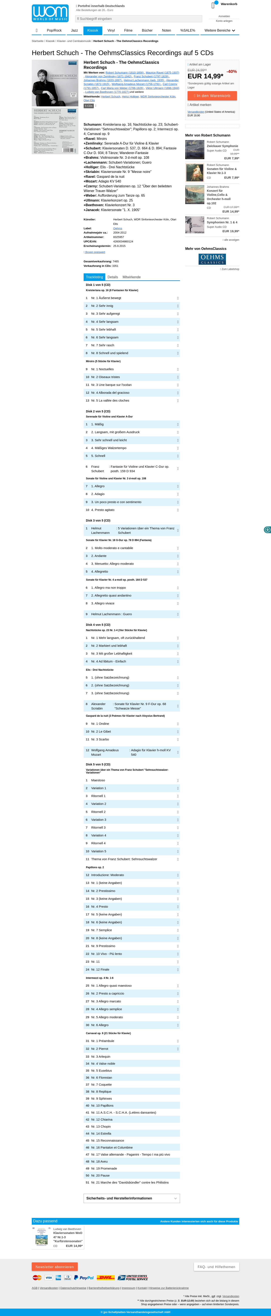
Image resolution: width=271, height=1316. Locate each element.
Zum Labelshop (229, 269)
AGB (34, 1288)
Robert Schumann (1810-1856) (125, 72)
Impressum (128, 1288)
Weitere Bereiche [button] (220, 30)
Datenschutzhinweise (73, 1288)
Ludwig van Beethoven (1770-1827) (107, 91)
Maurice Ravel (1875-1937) (162, 72)
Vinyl (111, 30)
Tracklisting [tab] (94, 277)
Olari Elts (89, 100)
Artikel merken (199, 105)
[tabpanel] (132, 734)
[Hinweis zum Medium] (95, 106)
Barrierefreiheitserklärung (103, 1288)
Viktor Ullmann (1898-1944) (162, 88)
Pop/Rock (54, 30)
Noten (166, 30)
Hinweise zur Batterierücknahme (169, 1288)
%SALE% (188, 30)
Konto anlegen (224, 20)
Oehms (117, 228)
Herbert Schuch (110, 96)
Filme (128, 30)
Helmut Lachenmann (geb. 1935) (144, 80)
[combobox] (138, 18)
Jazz (74, 30)
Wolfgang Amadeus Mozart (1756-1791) (136, 84)
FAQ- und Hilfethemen (216, 1267)
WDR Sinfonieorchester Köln (157, 96)
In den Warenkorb (212, 96)
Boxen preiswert (94, 252)
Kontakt (142, 1288)
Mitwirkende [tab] (132, 277)
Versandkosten (196, 111)
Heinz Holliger (130, 96)
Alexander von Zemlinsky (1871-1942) (108, 76)
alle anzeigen (231, 239)
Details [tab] (113, 277)
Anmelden (224, 16)
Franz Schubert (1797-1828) (151, 76)
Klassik (92, 30)
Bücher (147, 30)
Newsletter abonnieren (55, 1267)
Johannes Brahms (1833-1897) (103, 80)
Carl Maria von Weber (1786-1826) (122, 88)
